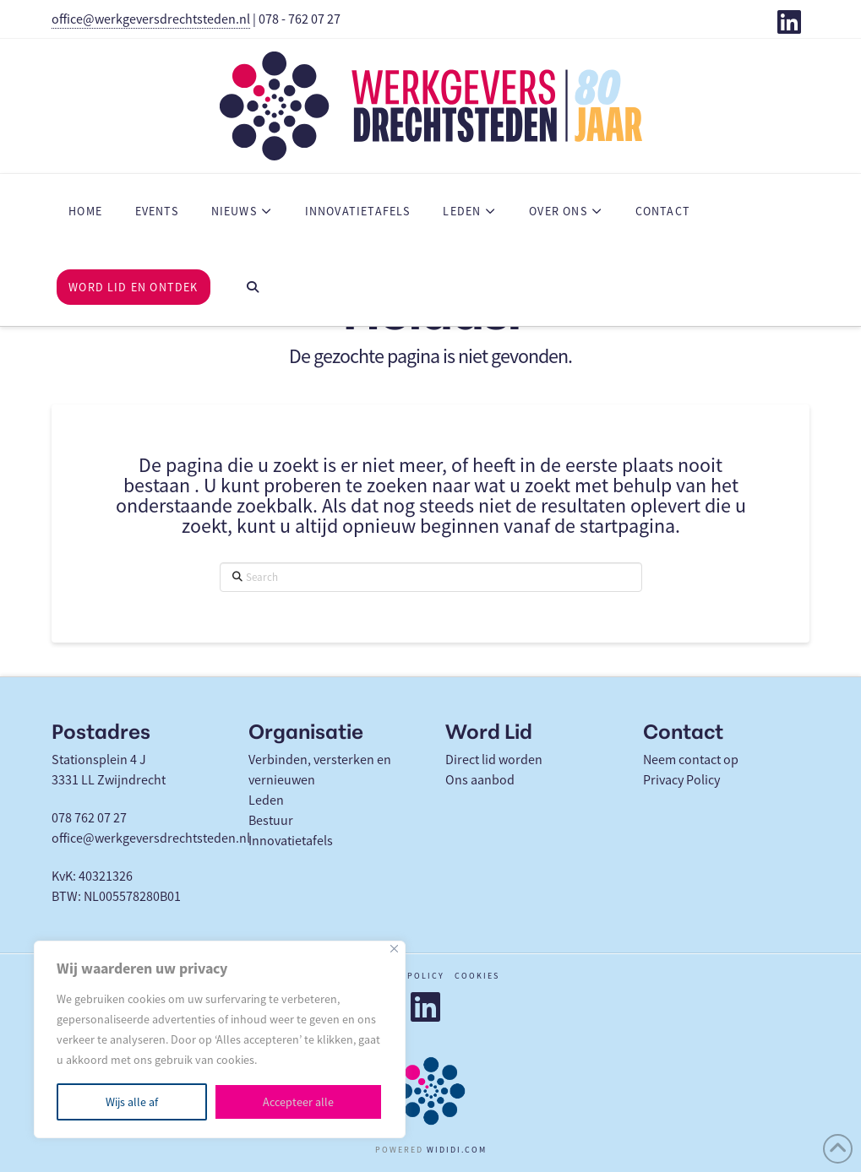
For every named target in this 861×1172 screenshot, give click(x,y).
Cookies (477, 975)
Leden (266, 800)
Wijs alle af (132, 1102)
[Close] (394, 948)
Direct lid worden (493, 759)
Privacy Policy (681, 780)
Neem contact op (690, 759)
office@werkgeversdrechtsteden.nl (151, 19)
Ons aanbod (480, 780)
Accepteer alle (298, 1102)
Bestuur (270, 820)
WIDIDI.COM (457, 1149)
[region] (220, 1039)
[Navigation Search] (252, 288)
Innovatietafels (290, 841)
